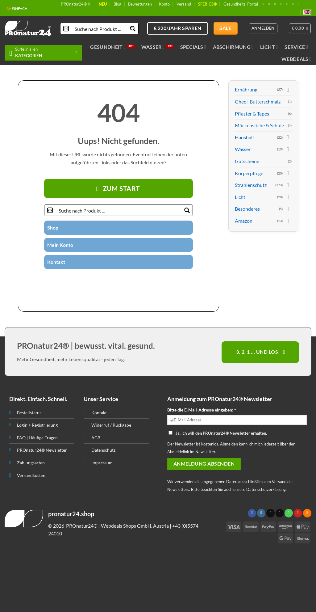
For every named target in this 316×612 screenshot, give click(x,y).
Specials (193, 47)
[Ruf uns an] (288, 4)
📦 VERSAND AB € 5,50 (25, 9)
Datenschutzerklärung (266, 489)
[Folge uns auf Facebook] (264, 4)
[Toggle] (288, 89)
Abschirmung (233, 47)
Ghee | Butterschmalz (258, 101)
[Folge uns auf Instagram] (270, 4)
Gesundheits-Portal (240, 4)
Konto (164, 4)
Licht (269, 47)
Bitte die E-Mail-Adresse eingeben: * (201, 409)
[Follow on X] (276, 4)
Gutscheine (247, 161)
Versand (184, 4)
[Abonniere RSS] (300, 4)
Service (296, 47)
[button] (300, 28)
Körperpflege (249, 173)
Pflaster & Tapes (252, 113)
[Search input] (100, 28)
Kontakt (56, 262)
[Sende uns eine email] (282, 4)
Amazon (243, 221)
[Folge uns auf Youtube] (306, 4)
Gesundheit (108, 47)
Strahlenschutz (251, 185)
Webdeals (296, 59)
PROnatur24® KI (76, 4)
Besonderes (247, 209)
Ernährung (246, 89)
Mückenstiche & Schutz (259, 125)
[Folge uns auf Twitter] (107, 280)
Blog (117, 4)
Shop (52, 227)
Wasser (152, 47)
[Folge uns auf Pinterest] (294, 4)
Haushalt (244, 137)
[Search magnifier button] (132, 28)
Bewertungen (140, 4)
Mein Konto (60, 245)
